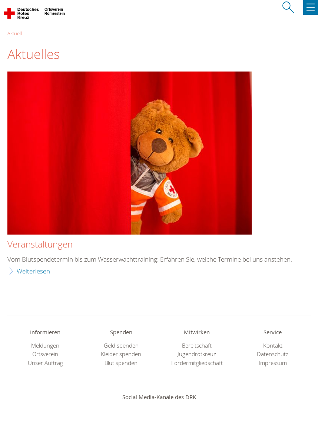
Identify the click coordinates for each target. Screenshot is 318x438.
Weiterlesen (33, 271)
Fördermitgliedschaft (197, 362)
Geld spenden (121, 345)
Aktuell (14, 33)
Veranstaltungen (40, 244)
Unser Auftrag (45, 362)
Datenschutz (272, 354)
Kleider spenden (121, 354)
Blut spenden (121, 362)
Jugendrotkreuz (197, 354)
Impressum (273, 362)
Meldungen (45, 345)
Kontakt (272, 345)
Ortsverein (45, 354)
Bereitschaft (197, 345)
